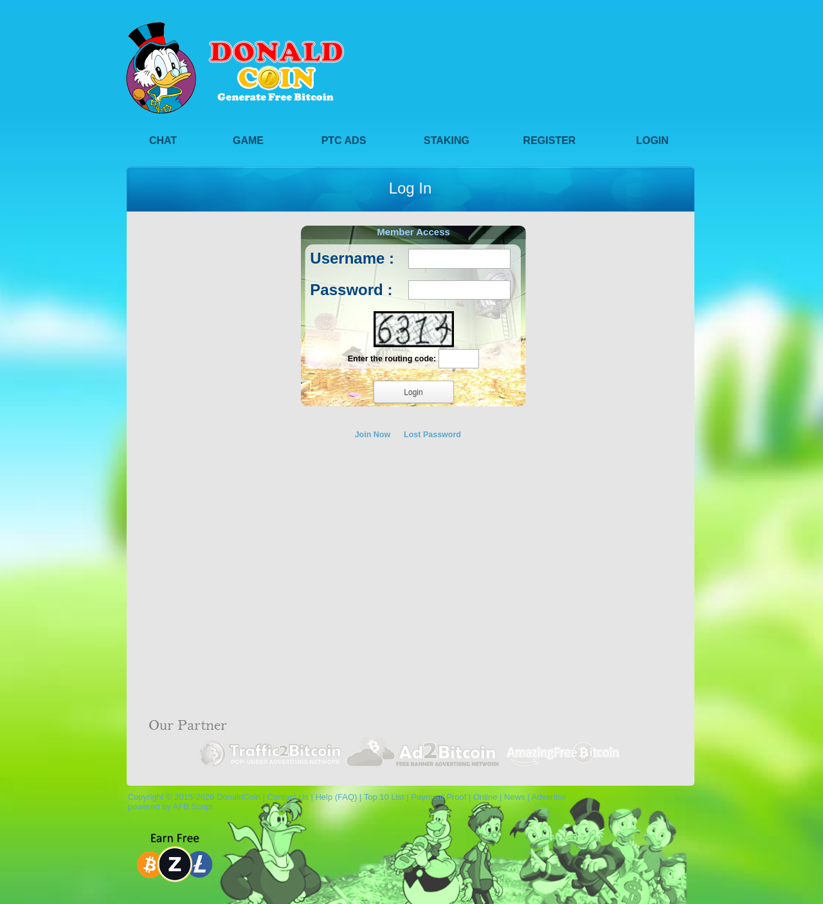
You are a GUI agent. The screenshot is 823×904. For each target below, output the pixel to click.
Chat (163, 140)
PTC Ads (343, 140)
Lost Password (432, 434)
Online (485, 797)
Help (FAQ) (336, 797)
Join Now (373, 434)
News (514, 797)
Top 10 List (384, 797)
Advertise (548, 797)
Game (248, 140)
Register (549, 140)
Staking (446, 140)
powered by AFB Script (168, 806)
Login (652, 140)
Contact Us (287, 797)
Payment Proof (438, 797)
